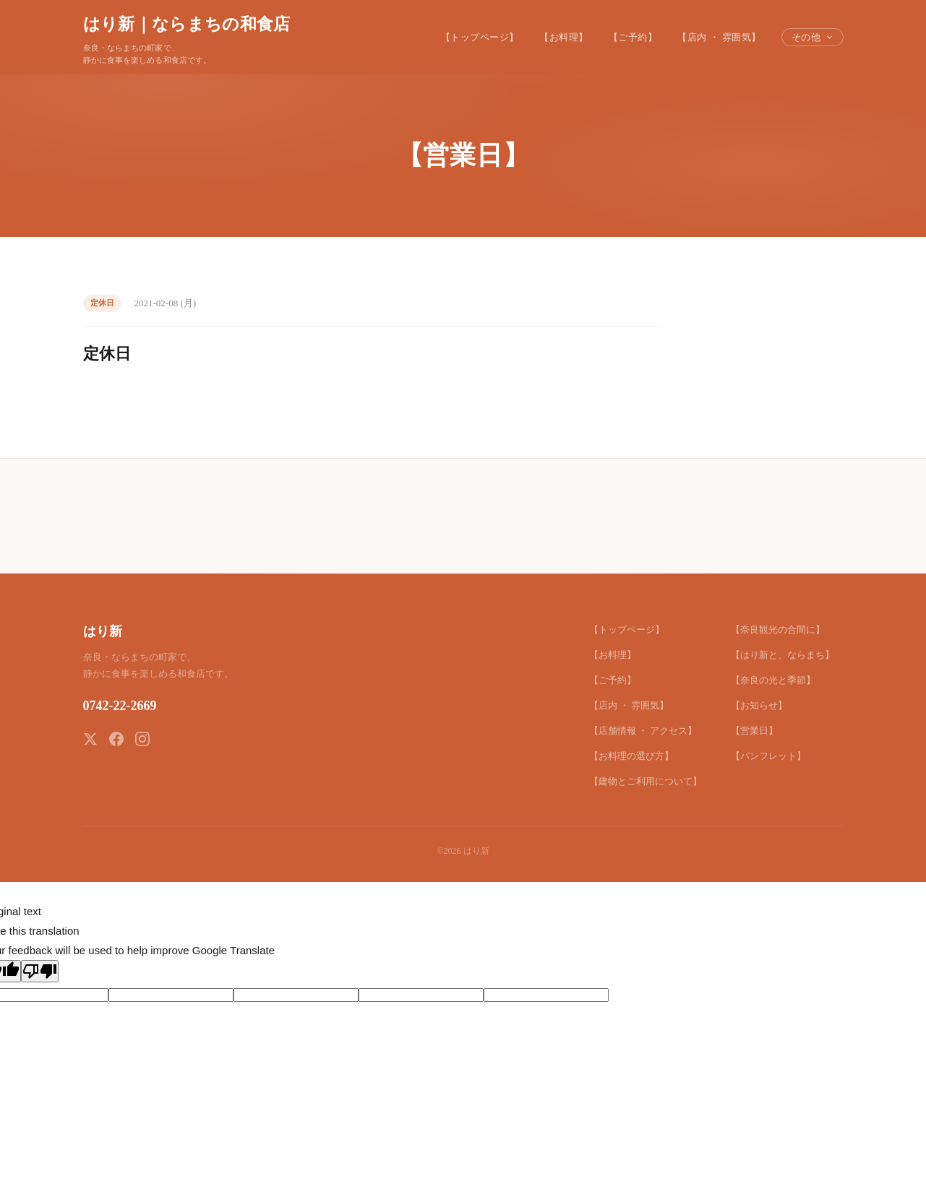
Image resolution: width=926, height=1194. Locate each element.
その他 (812, 37)
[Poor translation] (40, 971)
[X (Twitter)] (90, 739)
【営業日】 (754, 730)
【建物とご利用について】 (645, 781)
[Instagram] (142, 739)
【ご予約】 (633, 37)
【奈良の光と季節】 (773, 680)
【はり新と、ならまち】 (782, 654)
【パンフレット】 (768, 755)
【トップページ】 (480, 37)
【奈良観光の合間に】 (778, 629)
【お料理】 (563, 37)
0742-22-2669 (120, 705)
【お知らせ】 (759, 705)
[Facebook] (116, 739)
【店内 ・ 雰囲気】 (719, 37)
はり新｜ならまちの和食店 (187, 23)
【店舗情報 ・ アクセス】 (643, 730)
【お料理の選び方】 (631, 755)
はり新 (102, 631)
